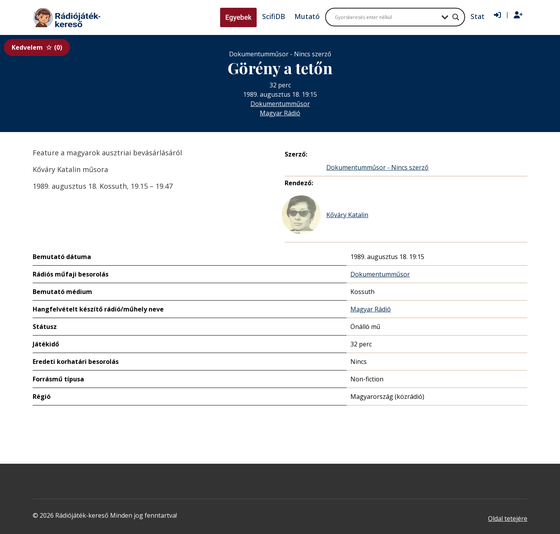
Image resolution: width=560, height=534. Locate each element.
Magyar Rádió (280, 113)
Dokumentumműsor (280, 103)
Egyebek (238, 17)
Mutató (307, 16)
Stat (478, 16)
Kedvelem (37, 47)
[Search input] (386, 17)
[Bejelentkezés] (497, 15)
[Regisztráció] (518, 15)
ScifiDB (273, 16)
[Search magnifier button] (455, 17)
